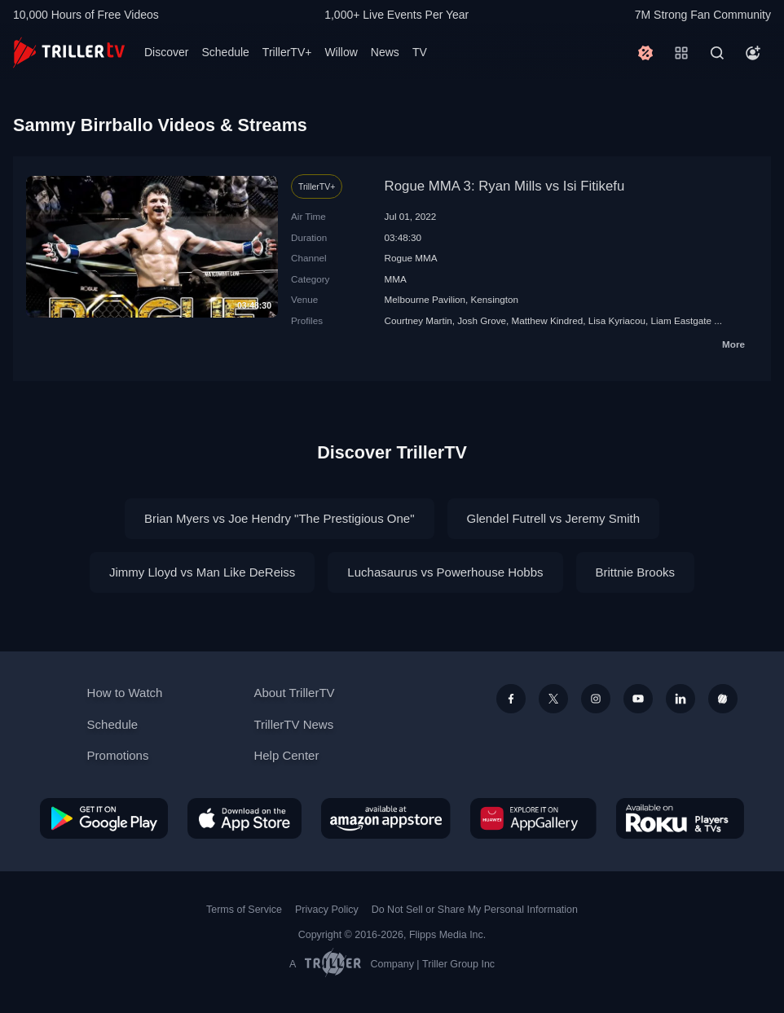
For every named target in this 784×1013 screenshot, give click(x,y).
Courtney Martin (418, 320)
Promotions (118, 755)
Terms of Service (244, 909)
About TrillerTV (293, 692)
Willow (340, 52)
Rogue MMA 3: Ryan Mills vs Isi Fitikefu (505, 186)
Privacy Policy (327, 909)
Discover (166, 52)
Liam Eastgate (680, 320)
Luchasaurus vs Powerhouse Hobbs (445, 572)
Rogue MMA (411, 257)
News (385, 52)
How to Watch (125, 692)
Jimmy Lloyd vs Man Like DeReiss (202, 572)
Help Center (286, 755)
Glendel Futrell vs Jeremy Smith (554, 518)
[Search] (717, 53)
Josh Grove (481, 320)
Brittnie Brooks (636, 572)
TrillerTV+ (287, 52)
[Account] (753, 53)
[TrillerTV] (69, 52)
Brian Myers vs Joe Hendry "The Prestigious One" (279, 518)
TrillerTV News (293, 724)
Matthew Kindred (548, 320)
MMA (396, 279)
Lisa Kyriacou (616, 320)
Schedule (225, 52)
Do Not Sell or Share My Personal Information (475, 909)
